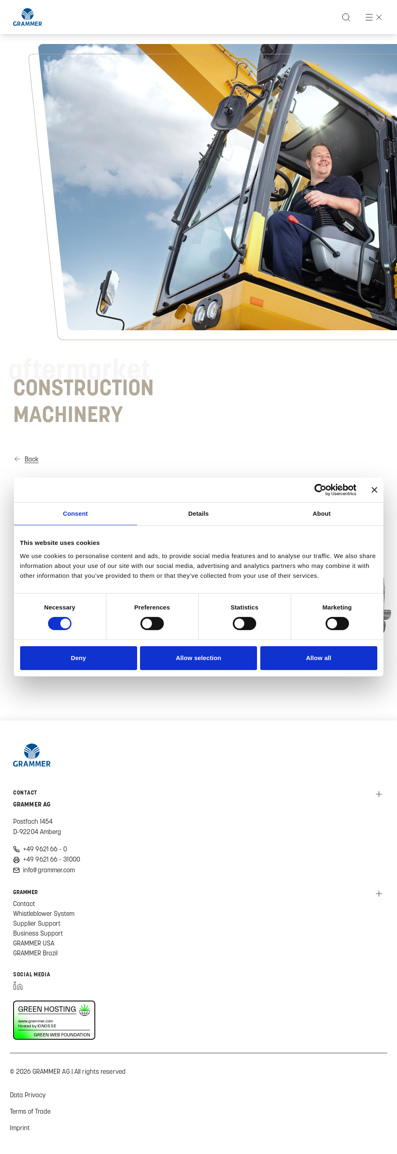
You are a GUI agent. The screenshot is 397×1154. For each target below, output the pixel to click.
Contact (24, 903)
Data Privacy (28, 1095)
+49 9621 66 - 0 (45, 849)
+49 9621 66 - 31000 (51, 859)
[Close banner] (374, 490)
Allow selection (198, 657)
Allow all (318, 657)
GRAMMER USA (33, 943)
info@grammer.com (49, 870)
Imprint (20, 1128)
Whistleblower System (43, 913)
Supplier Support (36, 923)
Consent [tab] (75, 513)
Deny (78, 657)
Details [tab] (198, 513)
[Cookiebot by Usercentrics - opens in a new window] (320, 490)
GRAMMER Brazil (35, 953)
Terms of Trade (30, 1111)
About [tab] (322, 513)
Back (32, 459)
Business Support (38, 933)
